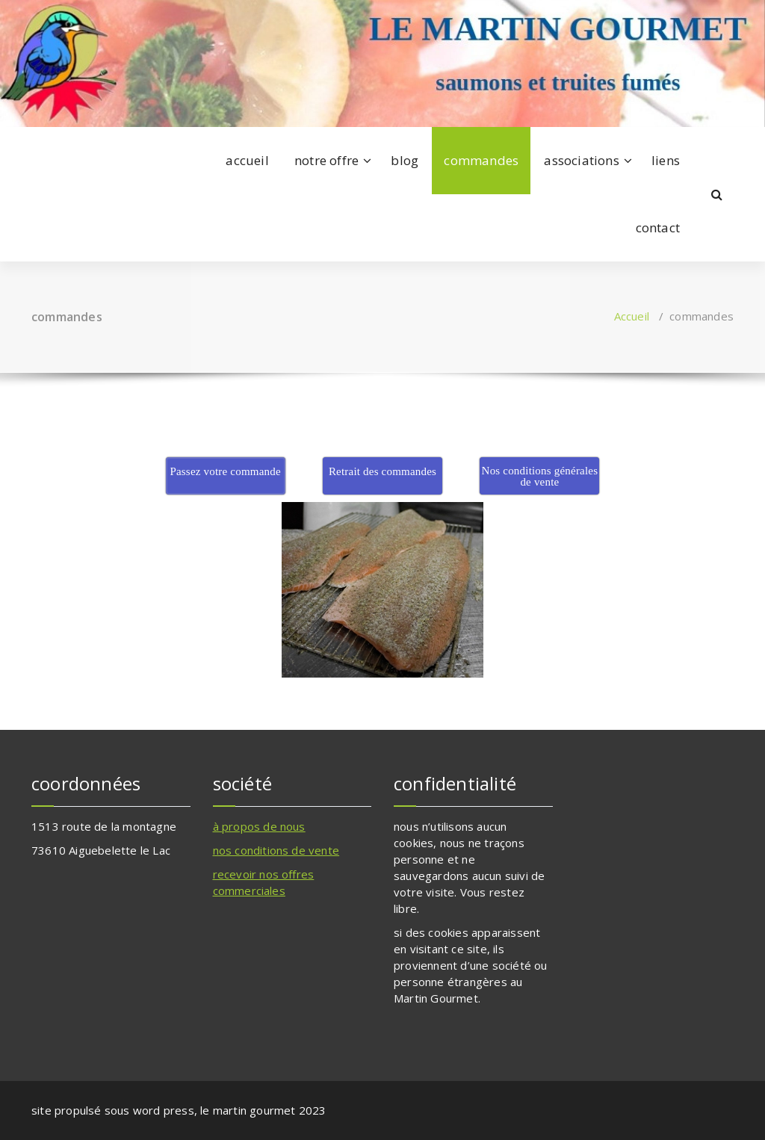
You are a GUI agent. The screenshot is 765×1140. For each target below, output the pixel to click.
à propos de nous (259, 826)
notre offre (326, 160)
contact (658, 227)
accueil (247, 160)
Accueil (631, 316)
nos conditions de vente (276, 850)
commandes (481, 160)
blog (404, 160)
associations (581, 160)
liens (665, 160)
